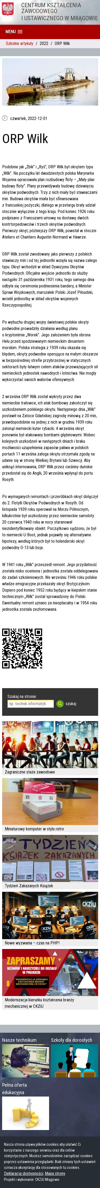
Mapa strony (55, 1173)
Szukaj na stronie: (22, 696)
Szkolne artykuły (19, 43)
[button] (14, 31)
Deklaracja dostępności (23, 1173)
